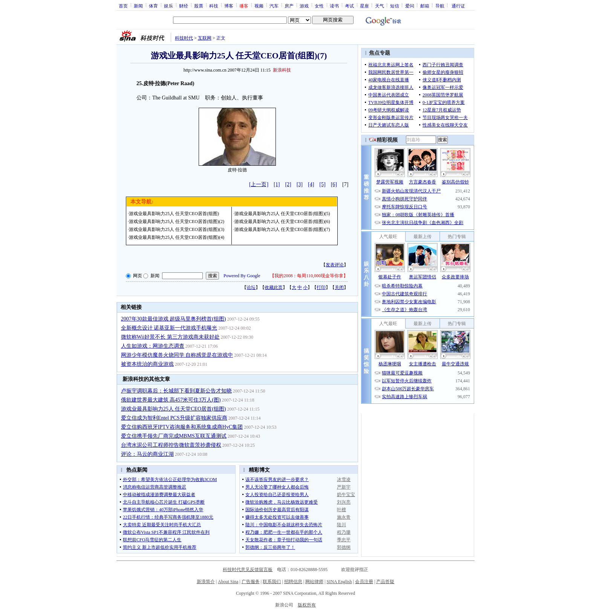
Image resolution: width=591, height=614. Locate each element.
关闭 (339, 287)
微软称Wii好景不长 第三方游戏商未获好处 (170, 337)
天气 (379, 5)
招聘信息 (293, 581)
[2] (288, 184)
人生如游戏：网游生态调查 (152, 346)
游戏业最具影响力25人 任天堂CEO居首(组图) (174, 213)
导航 (439, 5)
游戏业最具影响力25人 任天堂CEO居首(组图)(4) (176, 237)
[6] (334, 184)
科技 (213, 5)
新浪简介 (206, 581)
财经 (183, 5)
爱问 (409, 5)
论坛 (251, 287)
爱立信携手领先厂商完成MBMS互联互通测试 (174, 436)
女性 (319, 5)
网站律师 (314, 581)
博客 (228, 5)
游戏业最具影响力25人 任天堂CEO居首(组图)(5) (282, 213)
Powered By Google (242, 275)
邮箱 (424, 5)
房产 (289, 5)
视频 (258, 5)
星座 (364, 5)
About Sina (228, 581)
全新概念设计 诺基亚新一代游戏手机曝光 (169, 328)
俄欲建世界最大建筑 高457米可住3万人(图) (171, 400)
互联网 (204, 38)
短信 (394, 5)
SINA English (339, 581)
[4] (311, 184)
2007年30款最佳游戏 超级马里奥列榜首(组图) (173, 319)
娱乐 (168, 5)
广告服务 (251, 581)
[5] (322, 184)
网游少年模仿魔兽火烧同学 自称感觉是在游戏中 (177, 355)
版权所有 (307, 605)
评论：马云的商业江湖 (147, 454)
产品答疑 (385, 581)
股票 (198, 5)
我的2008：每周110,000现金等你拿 (308, 275)
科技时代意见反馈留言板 (248, 569)
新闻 (138, 5)
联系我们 (272, 581)
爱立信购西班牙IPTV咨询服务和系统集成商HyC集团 (182, 427)
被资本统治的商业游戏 (147, 364)
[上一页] (258, 184)
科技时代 (184, 38)
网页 (137, 275)
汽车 (274, 5)
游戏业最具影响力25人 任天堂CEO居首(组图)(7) (282, 229)
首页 (123, 5)
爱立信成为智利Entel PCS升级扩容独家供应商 (174, 418)
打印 (321, 287)
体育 (153, 5)
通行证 (458, 5)
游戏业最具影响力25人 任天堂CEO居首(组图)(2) (176, 221)
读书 (334, 5)
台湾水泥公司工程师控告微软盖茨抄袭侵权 (171, 445)
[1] (277, 184)
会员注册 (364, 581)
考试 (349, 5)
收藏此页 (274, 287)
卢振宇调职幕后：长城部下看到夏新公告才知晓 (176, 391)
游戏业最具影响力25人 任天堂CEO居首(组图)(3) (176, 229)
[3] (300, 184)
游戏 (304, 5)
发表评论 (335, 264)
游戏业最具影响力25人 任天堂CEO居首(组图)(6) (282, 221)
